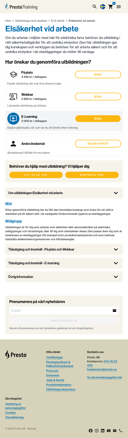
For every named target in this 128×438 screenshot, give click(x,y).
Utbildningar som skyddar (31, 20)
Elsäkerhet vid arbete (81, 20)
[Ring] (121, 431)
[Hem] (21, 6)
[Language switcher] (103, 7)
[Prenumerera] (64, 321)
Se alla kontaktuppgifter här (104, 377)
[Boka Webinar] (64, 99)
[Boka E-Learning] (64, 121)
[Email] (115, 431)
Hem (8, 20)
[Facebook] (91, 431)
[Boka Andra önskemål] (64, 146)
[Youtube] (109, 431)
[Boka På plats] (64, 76)
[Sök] (95, 7)
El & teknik (57, 20)
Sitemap (31, 428)
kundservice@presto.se (102, 369)
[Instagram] (97, 431)
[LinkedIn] (103, 431)
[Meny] (119, 7)
